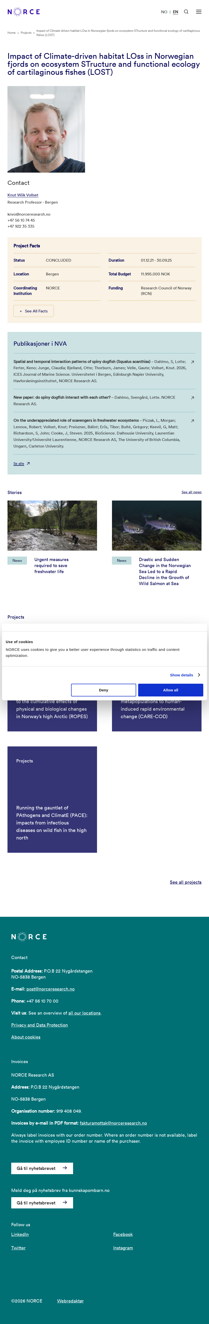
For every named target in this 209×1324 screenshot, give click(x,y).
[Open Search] (186, 12)
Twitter (18, 1248)
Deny (103, 690)
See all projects (186, 882)
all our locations (84, 1013)
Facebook (123, 1234)
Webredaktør (70, 1301)
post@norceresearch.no (50, 989)
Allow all (170, 690)
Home (11, 33)
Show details (181, 675)
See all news (192, 492)
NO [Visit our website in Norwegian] (164, 11)
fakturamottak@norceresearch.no (113, 1123)
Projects (26, 33)
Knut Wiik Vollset (22, 194)
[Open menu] (199, 12)
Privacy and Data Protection (39, 1025)
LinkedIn (20, 1234)
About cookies (25, 1037)
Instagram (123, 1248)
